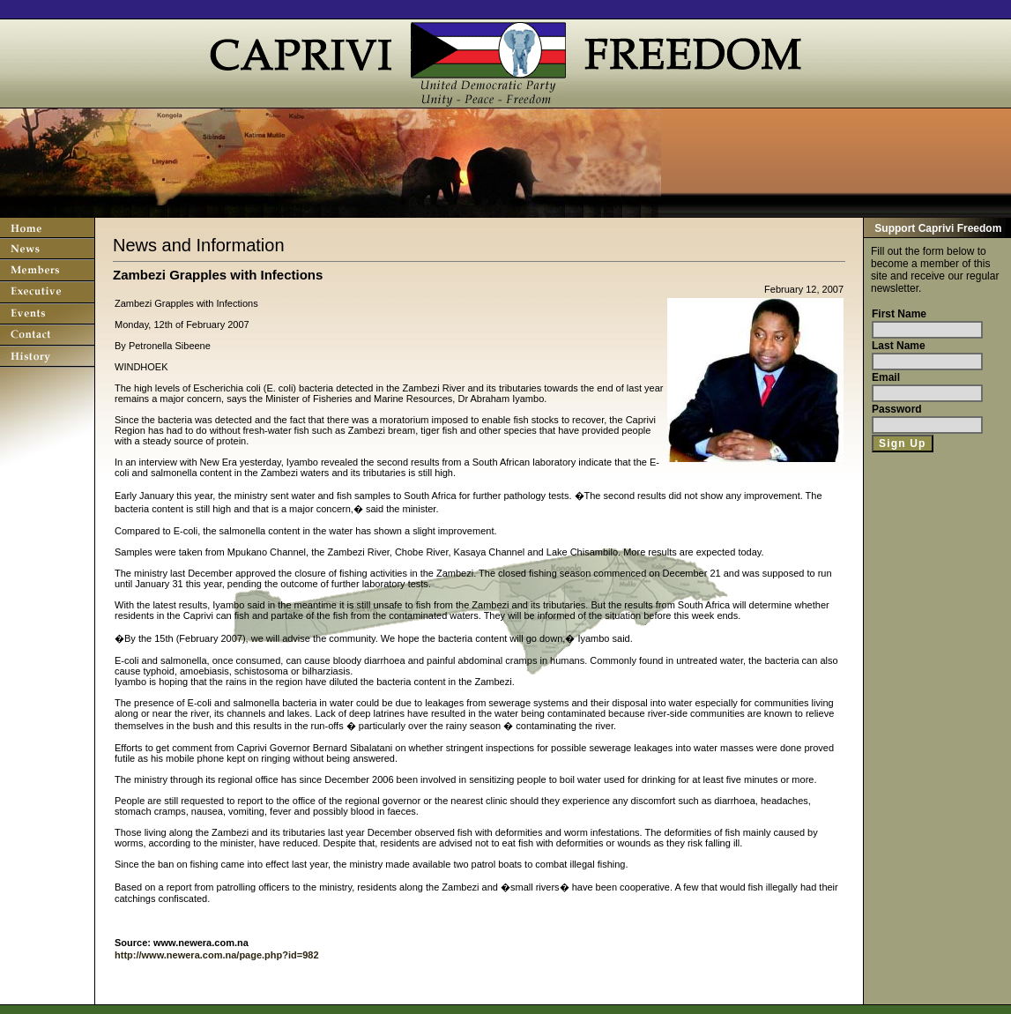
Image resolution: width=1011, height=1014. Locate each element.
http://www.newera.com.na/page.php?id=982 (217, 955)
